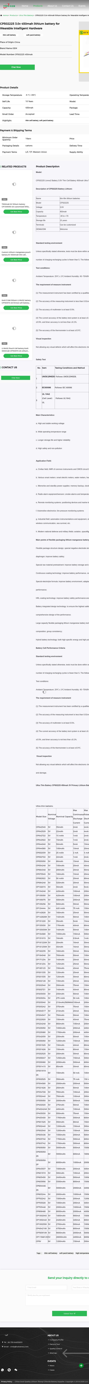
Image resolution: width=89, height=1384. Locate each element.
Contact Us (67, 6)
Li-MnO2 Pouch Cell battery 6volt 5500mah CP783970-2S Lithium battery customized (15, 350)
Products (37, 6)
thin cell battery (50, 1253)
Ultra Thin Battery (26, 15)
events (82, 6)
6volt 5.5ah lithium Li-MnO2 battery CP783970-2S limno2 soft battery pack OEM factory (16, 302)
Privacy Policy (6, 1382)
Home (25, 6)
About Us (52, 6)
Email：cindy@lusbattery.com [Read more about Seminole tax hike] (15, 1347)
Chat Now (17, 67)
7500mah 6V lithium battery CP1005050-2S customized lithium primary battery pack (16, 206)
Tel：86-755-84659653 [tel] (12, 1342)
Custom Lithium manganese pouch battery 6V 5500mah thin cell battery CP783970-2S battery (16, 254)
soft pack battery (66, 1253)
